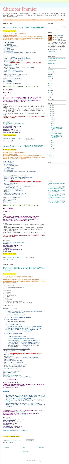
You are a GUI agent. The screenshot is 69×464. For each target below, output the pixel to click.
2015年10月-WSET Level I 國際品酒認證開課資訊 (23, 27)
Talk (49, 92)
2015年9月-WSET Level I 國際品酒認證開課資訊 (23, 146)
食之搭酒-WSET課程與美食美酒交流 (56, 58)
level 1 (7, 140)
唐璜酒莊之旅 (27, 340)
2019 (51, 107)
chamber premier (59, 35)
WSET (61, 19)
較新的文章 (6, 447)
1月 (52, 148)
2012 (51, 154)
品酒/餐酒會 (49, 19)
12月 (52, 117)
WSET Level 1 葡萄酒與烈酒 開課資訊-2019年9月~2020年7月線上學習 (56, 202)
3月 (52, 146)
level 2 (7, 442)
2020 (51, 105)
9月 (52, 123)
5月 (52, 142)
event (49, 74)
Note (56, 19)
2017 (51, 111)
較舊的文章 (41, 447)
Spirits (49, 90)
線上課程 (34, 19)
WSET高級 (41, 19)
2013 (51, 152)
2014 (51, 150)
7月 (52, 125)
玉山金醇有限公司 (52, 63)
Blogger (40, 460)
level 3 (49, 83)
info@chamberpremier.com (14, 375)
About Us (12, 19)
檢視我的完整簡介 (52, 51)
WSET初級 (19, 19)
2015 (51, 115)
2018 (51, 109)
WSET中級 (26, 19)
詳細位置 (30, 100)
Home (5, 19)
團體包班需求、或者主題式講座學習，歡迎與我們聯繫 (15, 430)
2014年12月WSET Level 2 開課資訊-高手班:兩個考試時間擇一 (56, 191)
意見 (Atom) (26, 451)
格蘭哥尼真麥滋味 (52, 60)
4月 (52, 144)
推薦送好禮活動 (24, 414)
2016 (51, 113)
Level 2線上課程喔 (31, 403)
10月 (52, 121)
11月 (52, 119)
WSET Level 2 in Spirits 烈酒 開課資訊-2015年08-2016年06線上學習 (56, 187)
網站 (26, 346)
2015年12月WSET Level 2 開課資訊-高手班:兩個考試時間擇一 (56, 136)
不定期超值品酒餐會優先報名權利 (21, 338)
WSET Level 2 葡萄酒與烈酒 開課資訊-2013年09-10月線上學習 (56, 195)
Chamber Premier (20, 9)
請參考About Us (24, 411)
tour (49, 97)
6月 (52, 140)
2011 (51, 157)
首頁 (24, 447)
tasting (49, 94)
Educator (50, 72)
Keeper (50, 76)
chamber (50, 69)
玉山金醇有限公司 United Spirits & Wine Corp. (13, 123)
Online (49, 87)
